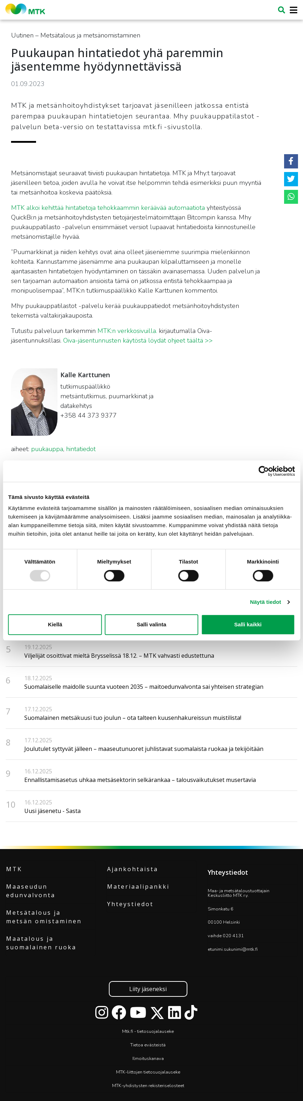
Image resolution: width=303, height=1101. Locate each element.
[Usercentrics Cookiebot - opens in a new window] (263, 471)
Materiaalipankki (138, 886)
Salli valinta (151, 624)
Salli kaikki (248, 624)
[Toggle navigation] (291, 10)
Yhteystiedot (130, 904)
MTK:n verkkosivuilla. (127, 331)
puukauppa (47, 449)
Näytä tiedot (265, 602)
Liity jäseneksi (148, 989)
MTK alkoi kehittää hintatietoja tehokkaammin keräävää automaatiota (108, 207)
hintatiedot (81, 449)
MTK (14, 869)
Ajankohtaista (132, 869)
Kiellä (55, 624)
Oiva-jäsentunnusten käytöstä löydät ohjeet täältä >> (138, 340)
